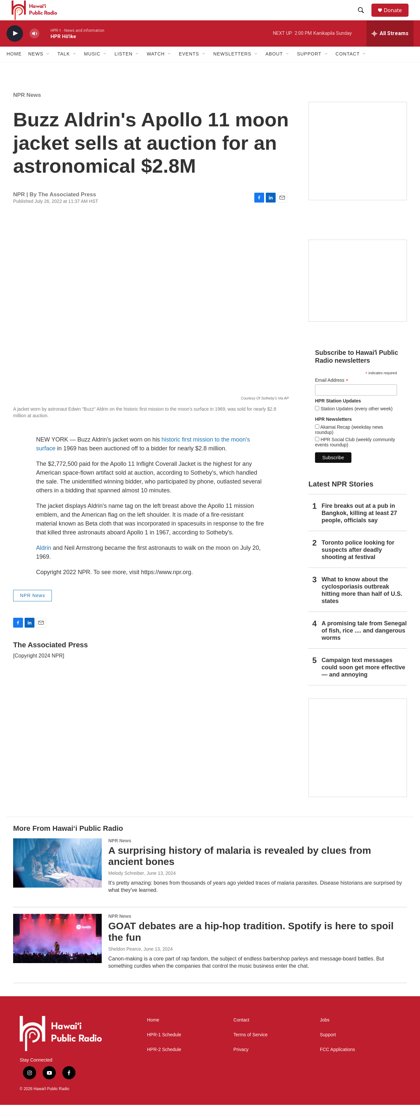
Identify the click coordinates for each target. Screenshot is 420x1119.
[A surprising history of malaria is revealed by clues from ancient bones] (57, 877)
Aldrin (44, 562)
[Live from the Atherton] (358, 165)
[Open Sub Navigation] (48, 68)
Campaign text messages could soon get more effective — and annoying (363, 681)
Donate (397, 17)
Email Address (331, 394)
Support (328, 1048)
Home (14, 68)
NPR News (27, 109)
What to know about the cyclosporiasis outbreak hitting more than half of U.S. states (362, 604)
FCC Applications (337, 1063)
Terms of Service (250, 1048)
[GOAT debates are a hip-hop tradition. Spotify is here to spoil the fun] (57, 952)
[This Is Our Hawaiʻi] (358, 762)
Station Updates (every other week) (355, 422)
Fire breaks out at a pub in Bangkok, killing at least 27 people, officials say (359, 527)
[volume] (34, 47)
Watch (156, 68)
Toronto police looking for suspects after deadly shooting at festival (358, 563)
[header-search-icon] (364, 17)
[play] (15, 48)
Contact (241, 1034)
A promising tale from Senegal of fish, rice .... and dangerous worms (364, 644)
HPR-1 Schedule (164, 1048)
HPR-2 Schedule (164, 1063)
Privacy (240, 1063)
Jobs (325, 1034)
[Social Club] (358, 294)
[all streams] (390, 47)
